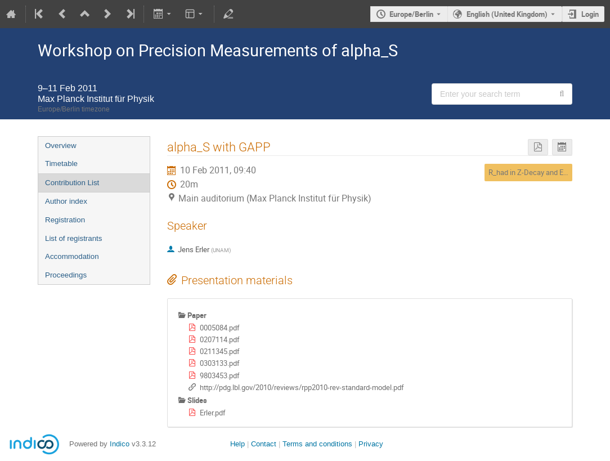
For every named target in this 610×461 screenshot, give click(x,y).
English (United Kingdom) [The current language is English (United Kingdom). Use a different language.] (507, 14)
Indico (119, 444)
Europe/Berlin (411, 14)
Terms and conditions (317, 444)
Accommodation (72, 256)
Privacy (370, 444)
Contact (263, 444)
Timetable (61, 163)
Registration (65, 220)
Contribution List (72, 182)
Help (237, 444)
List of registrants (73, 238)
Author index (66, 201)
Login (590, 14)
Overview (61, 145)
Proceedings (66, 275)
